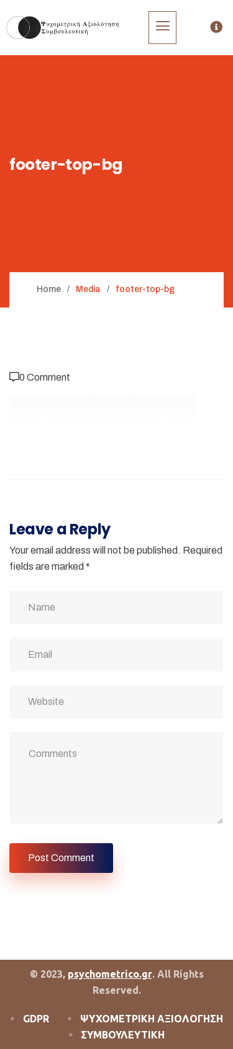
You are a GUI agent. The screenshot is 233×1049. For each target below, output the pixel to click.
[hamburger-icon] (162, 28)
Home (49, 289)
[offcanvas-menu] (216, 28)
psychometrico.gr (110, 974)
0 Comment (44, 377)
